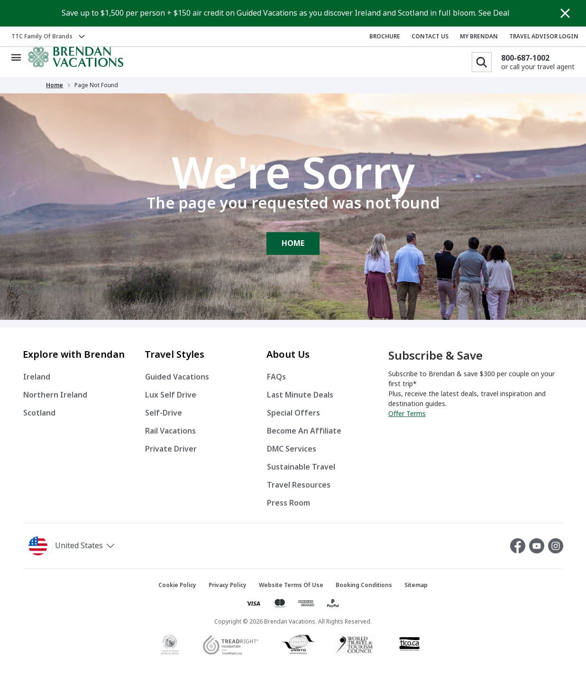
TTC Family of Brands (42, 36)
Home (54, 85)
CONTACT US (430, 36)
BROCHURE (384, 36)
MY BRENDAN (479, 36)
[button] (95, 546)
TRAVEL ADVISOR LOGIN (543, 36)
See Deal (494, 13)
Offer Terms (407, 413)
